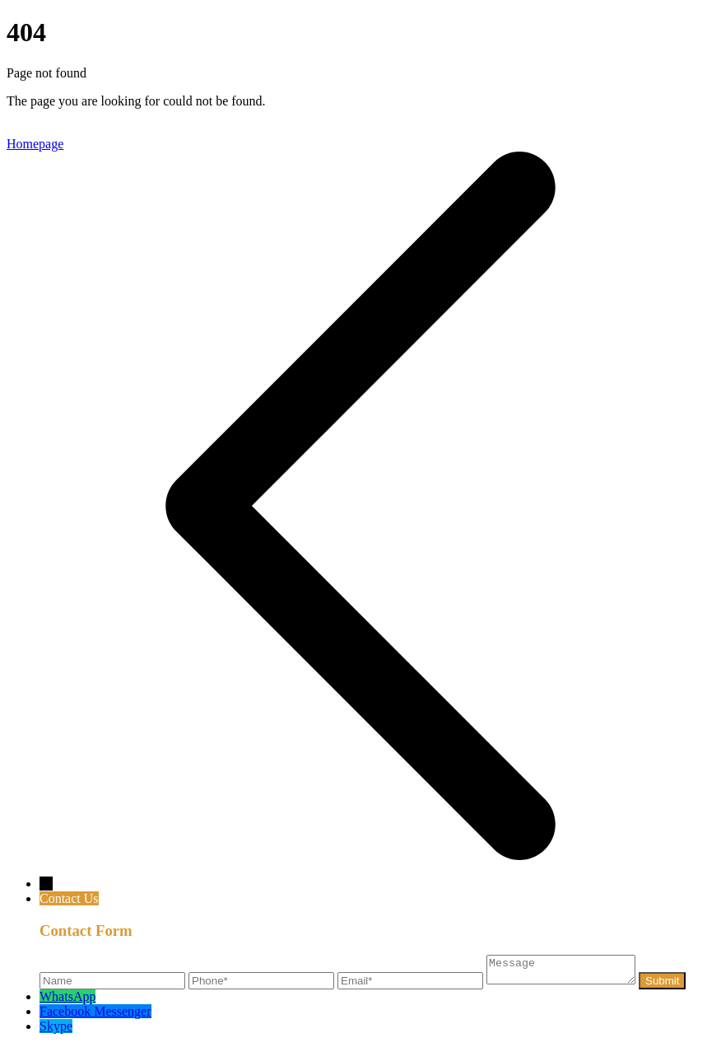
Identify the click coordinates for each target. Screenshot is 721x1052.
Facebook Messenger (95, 1016)
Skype (56, 1031)
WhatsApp (67, 1001)
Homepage (35, 144)
